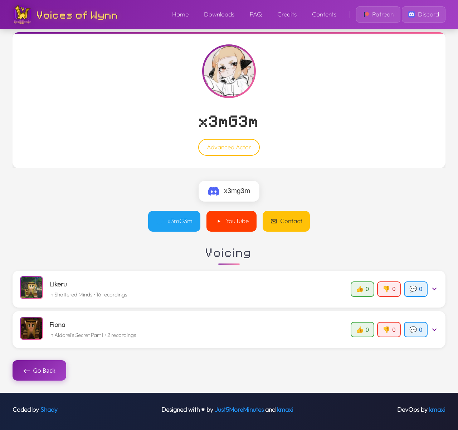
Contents (324, 14)
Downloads (219, 14)
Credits (287, 14)
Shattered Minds (73, 294)
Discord (423, 14)
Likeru (58, 284)
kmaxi (285, 410)
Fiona (57, 324)
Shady (49, 410)
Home (180, 14)
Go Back (39, 370)
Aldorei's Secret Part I (78, 335)
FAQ (256, 14)
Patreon (378, 14)
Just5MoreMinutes (239, 410)
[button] (229, 289)
